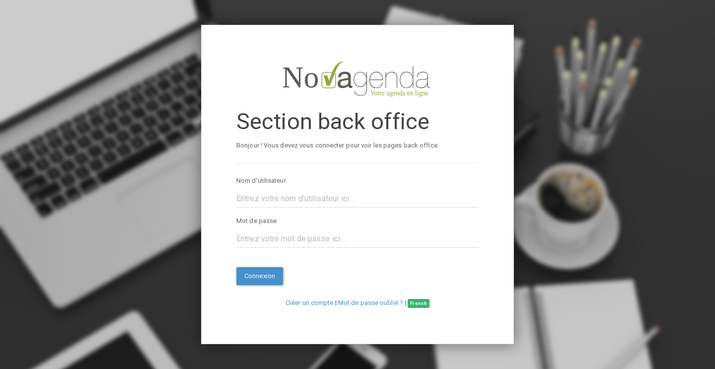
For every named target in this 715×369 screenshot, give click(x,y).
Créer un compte (310, 302)
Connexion (259, 276)
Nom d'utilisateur (261, 180)
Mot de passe (256, 220)
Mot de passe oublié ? (370, 302)
